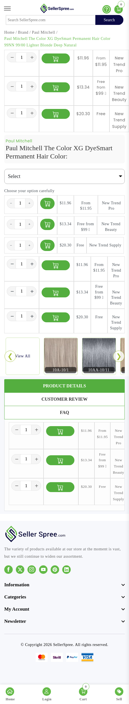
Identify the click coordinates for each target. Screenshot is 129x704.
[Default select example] (64, 176)
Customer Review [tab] (65, 399)
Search (109, 20)
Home (9, 32)
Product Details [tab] (64, 385)
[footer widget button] (64, 585)
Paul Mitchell (43, 32)
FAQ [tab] (64, 412)
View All (22, 356)
